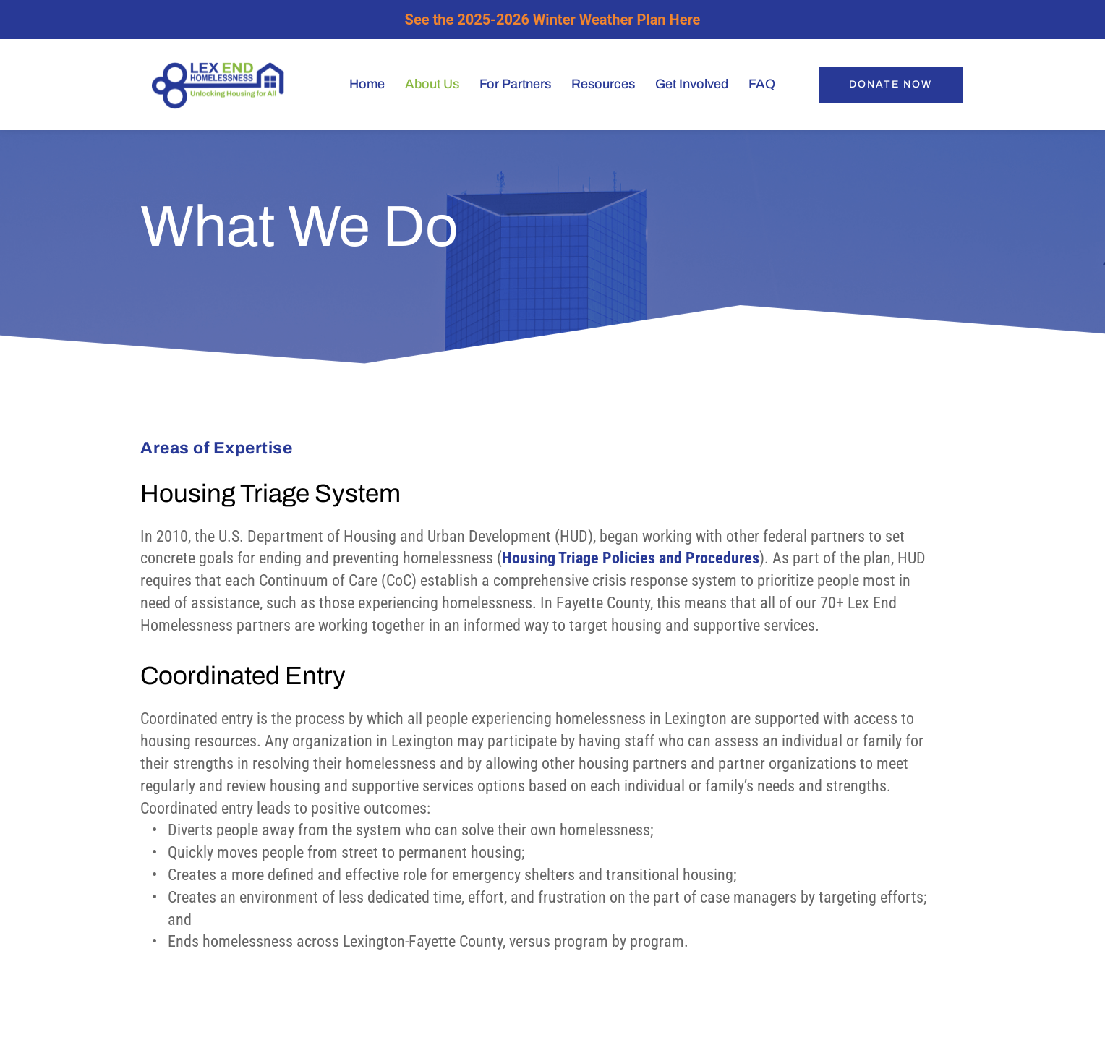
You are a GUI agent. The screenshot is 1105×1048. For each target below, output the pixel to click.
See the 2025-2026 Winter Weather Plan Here (553, 19)
